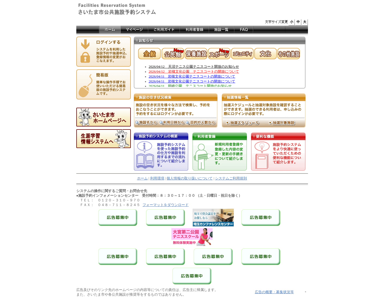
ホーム (142, 178)
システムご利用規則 (231, 178)
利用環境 (157, 178)
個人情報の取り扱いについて (190, 178)
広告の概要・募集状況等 (274, 292)
